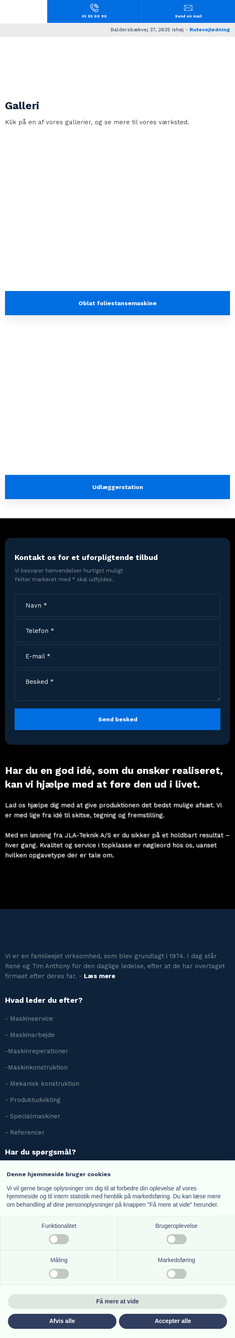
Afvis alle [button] (62, 1321)
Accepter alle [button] (173, 1321)
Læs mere (99, 976)
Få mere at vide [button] (117, 1301)
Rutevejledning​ (210, 30)
